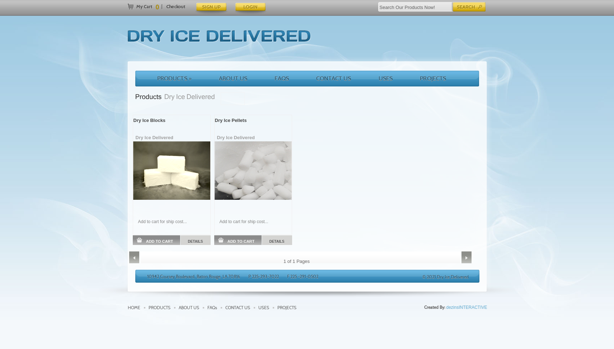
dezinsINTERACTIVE (466, 307)
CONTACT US (333, 78)
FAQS (282, 78)
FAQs (212, 307)
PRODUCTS (174, 78)
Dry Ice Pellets (231, 120)
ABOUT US (233, 78)
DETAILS (195, 242)
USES (386, 78)
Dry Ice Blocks (149, 120)
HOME (134, 307)
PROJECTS (433, 78)
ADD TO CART (155, 240)
